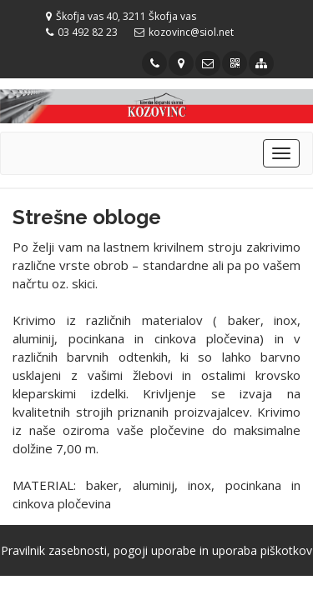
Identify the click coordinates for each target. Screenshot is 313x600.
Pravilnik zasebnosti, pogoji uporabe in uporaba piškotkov (156, 550)
